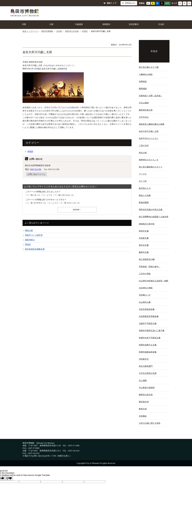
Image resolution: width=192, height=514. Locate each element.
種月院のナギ (145, 188)
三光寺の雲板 (145, 274)
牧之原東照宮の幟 (147, 259)
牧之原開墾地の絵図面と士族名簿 (153, 217)
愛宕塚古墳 (144, 402)
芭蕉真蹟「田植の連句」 (149, 267)
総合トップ (111, 3)
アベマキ (143, 174)
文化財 (161, 24)
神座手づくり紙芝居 (34, 235)
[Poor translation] (9, 478)
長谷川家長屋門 (146, 366)
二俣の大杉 (144, 145)
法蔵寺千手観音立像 (147, 323)
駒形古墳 (143, 409)
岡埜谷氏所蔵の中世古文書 (150, 210)
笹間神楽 (143, 81)
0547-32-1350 (35, 169)
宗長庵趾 (143, 416)
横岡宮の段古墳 (146, 395)
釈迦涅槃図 (144, 202)
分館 (51, 24)
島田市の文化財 (72, 31)
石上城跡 (143, 380)
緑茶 (167, 3)
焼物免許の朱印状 (147, 224)
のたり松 (143, 181)
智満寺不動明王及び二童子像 (151, 331)
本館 (24, 24)
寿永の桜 (143, 153)
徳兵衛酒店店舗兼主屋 (35, 249)
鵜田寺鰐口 (30, 240)
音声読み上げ (128, 3)
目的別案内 (134, 24)
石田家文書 (144, 238)
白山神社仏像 (145, 302)
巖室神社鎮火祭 (146, 110)
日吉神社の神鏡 (146, 288)
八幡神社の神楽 (146, 74)
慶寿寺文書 (144, 252)
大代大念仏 (144, 117)
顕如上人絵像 (145, 195)
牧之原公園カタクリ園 (148, 67)
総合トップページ (30, 31)
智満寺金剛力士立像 (147, 345)
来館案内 (106, 24)
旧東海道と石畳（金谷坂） (150, 96)
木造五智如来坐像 (147, 309)
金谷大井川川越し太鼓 (148, 131)
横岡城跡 (143, 89)
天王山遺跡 (144, 103)
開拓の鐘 (29, 230)
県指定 (28, 244)
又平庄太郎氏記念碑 (147, 373)
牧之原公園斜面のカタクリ (150, 167)
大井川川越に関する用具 (149, 423)
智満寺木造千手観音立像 (149, 338)
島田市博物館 (47, 31)
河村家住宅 (144, 359)
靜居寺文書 (144, 231)
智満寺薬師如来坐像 (147, 352)
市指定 (85, 31)
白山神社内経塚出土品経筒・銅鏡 (153, 281)
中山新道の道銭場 (147, 388)
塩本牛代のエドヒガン (148, 138)
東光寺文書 (144, 245)
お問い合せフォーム (36, 174)
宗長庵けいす (145, 295)
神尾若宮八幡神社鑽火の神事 (151, 124)
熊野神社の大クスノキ (148, 160)
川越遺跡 (79, 24)
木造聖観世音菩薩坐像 (148, 316)
